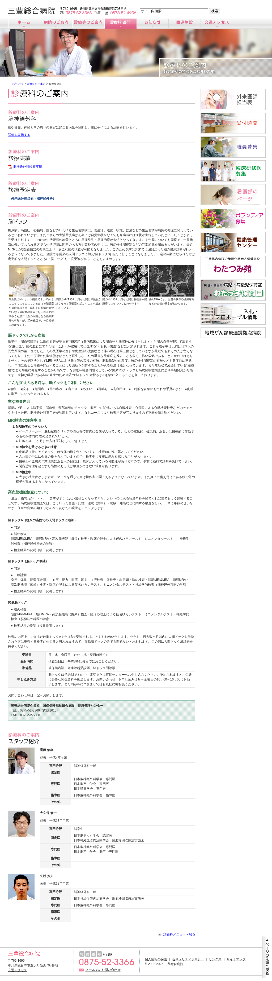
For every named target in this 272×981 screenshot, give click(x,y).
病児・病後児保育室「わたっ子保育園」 (233, 290)
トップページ (16, 83)
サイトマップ (236, 959)
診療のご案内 (88, 24)
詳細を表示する (19, 135)
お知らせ (153, 24)
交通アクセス (217, 24)
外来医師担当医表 (233, 99)
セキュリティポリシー (188, 959)
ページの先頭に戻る (267, 957)
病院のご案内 (56, 24)
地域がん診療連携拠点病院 (233, 332)
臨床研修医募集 (233, 171)
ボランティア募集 (233, 218)
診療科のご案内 (120, 24)
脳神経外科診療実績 (27, 167)
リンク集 (215, 959)
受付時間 (233, 123)
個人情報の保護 (156, 959)
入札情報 (233, 314)
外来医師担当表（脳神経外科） (33, 198)
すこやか (233, 242)
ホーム (24, 24)
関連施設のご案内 (185, 24)
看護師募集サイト (233, 194)
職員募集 (233, 147)
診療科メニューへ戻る (179, 934)
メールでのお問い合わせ (103, 970)
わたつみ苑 (233, 266)
